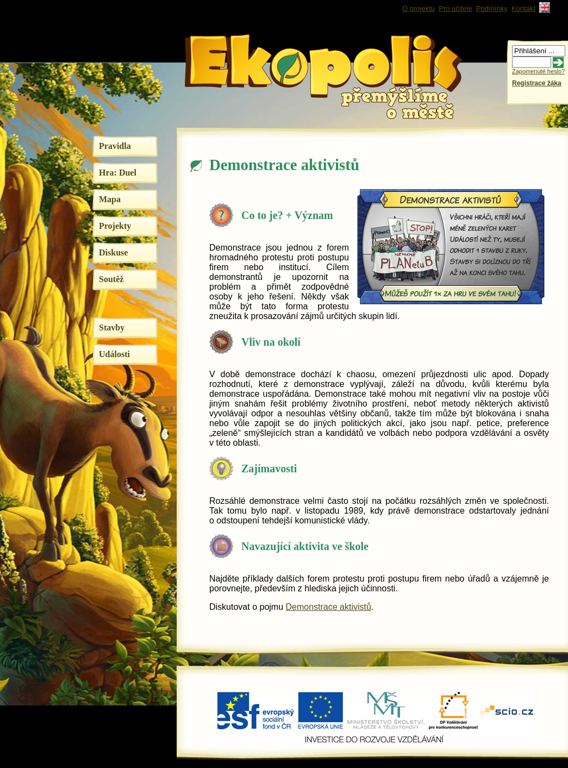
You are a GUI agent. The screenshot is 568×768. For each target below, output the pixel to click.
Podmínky (492, 8)
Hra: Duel (117, 172)
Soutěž (111, 279)
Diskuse (113, 252)
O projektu (418, 8)
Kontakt (523, 8)
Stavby (111, 327)
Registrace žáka (536, 83)
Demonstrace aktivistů (328, 606)
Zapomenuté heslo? (538, 71)
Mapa (110, 199)
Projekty (115, 225)
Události (114, 354)
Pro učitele (455, 8)
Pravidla (115, 146)
